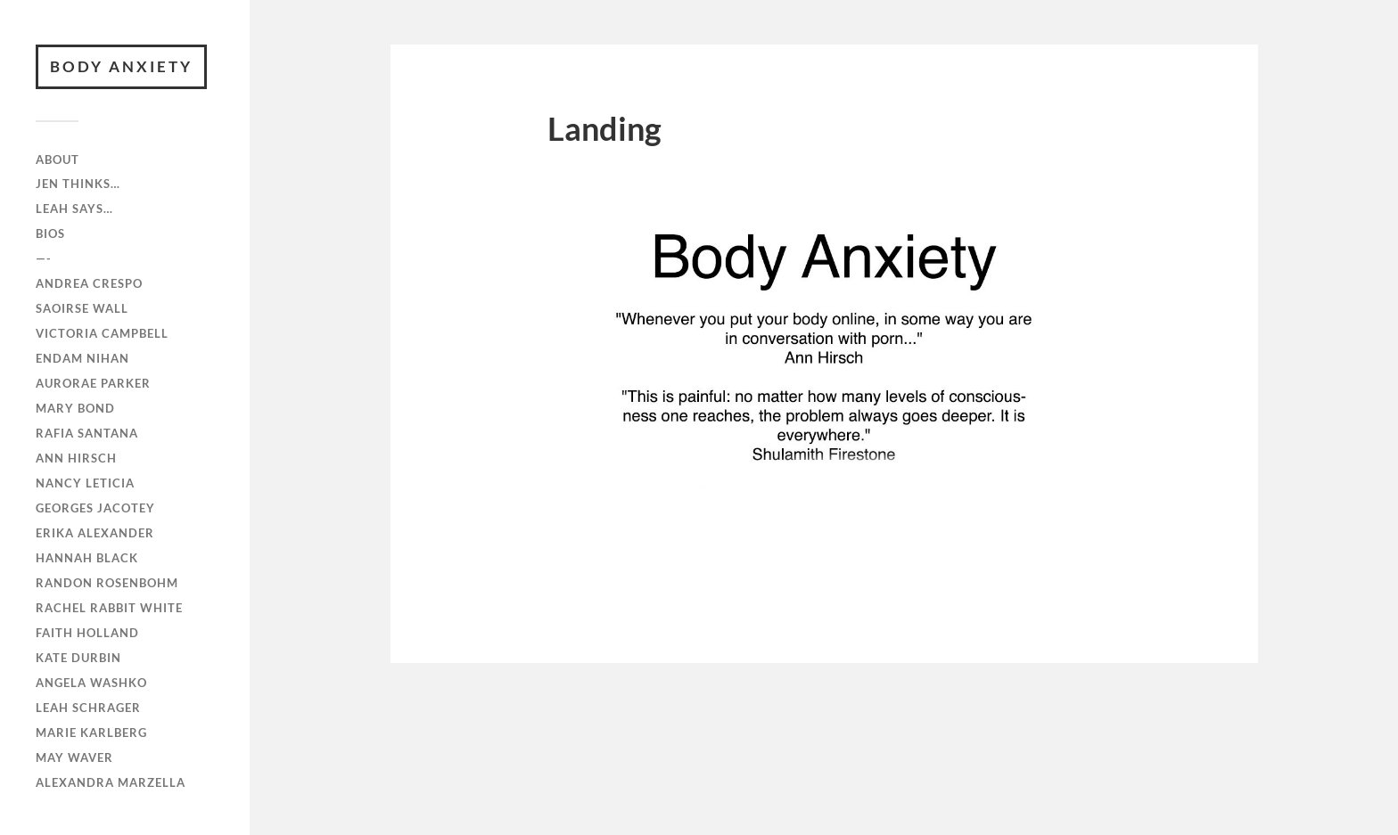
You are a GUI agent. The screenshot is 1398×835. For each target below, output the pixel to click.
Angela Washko (91, 682)
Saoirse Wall (82, 308)
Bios (50, 233)
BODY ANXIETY (121, 66)
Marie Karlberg (91, 732)
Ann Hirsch (76, 458)
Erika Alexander (95, 533)
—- (44, 258)
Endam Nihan (82, 358)
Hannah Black (87, 558)
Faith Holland (87, 633)
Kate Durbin (78, 658)
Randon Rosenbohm (107, 583)
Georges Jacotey (95, 508)
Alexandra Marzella (110, 782)
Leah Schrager (88, 707)
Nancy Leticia (85, 483)
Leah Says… (74, 208)
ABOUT (57, 159)
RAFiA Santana (87, 433)
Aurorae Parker (93, 383)
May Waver (74, 757)
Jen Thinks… (78, 183)
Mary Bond (75, 408)
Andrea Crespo (89, 283)
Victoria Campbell (102, 333)
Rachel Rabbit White (109, 608)
